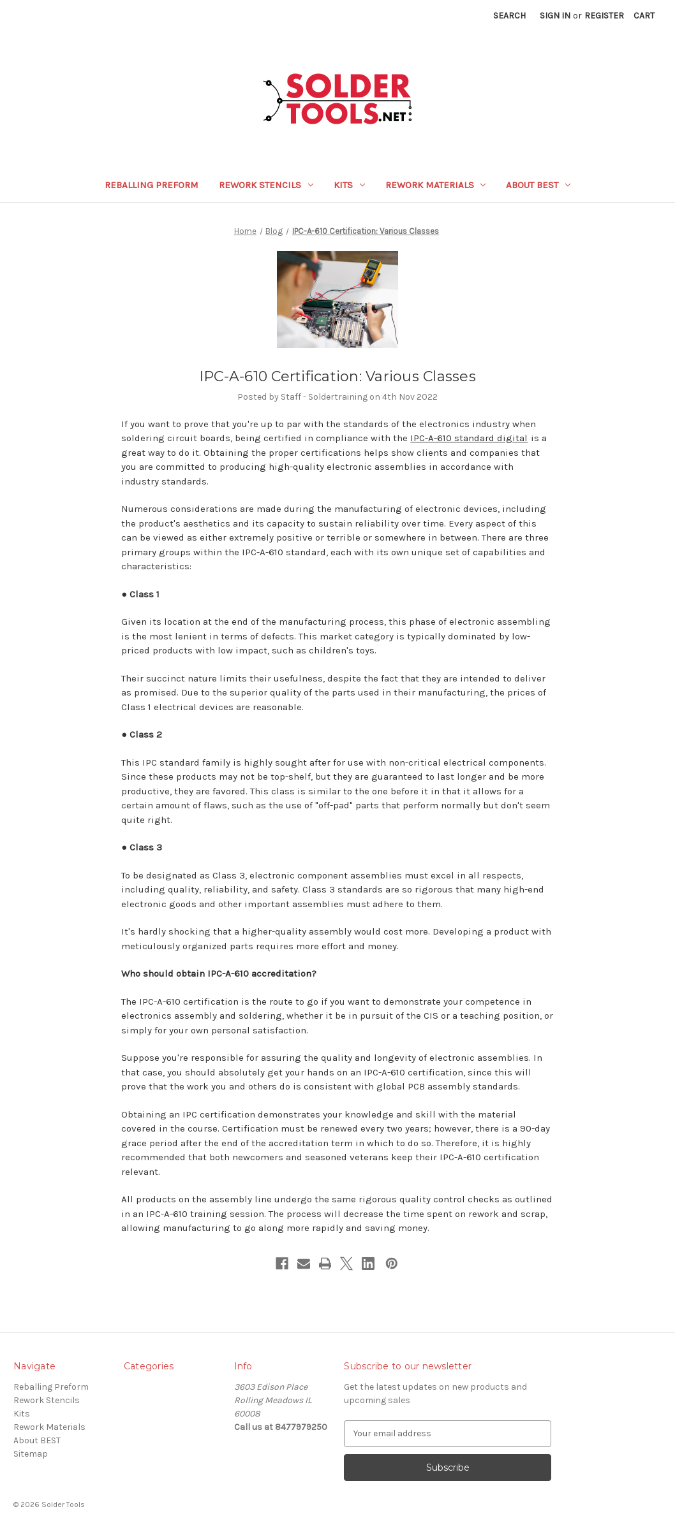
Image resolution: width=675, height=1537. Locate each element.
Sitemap (30, 1453)
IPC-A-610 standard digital (469, 438)
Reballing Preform (151, 185)
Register (604, 15)
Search (509, 15)
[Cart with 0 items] (644, 15)
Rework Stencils (266, 185)
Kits (349, 185)
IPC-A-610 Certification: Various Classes (337, 376)
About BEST (538, 185)
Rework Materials (435, 185)
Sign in (555, 15)
